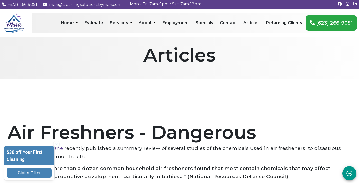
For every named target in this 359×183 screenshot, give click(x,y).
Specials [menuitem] (204, 22)
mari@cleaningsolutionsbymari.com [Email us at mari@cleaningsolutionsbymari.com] (82, 4)
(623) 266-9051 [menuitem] (331, 23)
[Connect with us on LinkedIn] (355, 4)
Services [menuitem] (119, 22)
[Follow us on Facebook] (340, 4)
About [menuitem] (146, 22)
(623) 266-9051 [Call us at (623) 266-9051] (19, 4)
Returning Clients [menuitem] (284, 22)
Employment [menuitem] (175, 22)
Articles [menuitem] (251, 22)
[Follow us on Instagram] (347, 4)
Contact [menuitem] (228, 22)
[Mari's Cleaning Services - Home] (14, 22)
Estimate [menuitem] (93, 22)
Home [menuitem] (68, 22)
